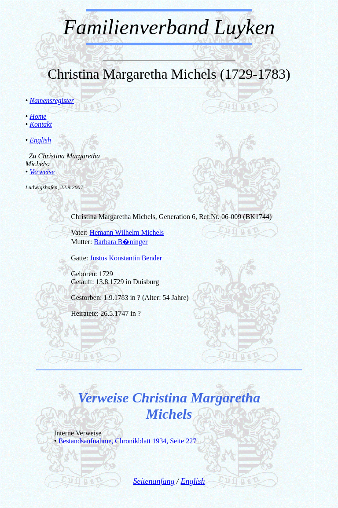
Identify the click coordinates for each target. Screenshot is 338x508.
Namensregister (51, 100)
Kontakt (40, 124)
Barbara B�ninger (120, 241)
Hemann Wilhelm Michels (126, 232)
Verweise (42, 171)
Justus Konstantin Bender (126, 258)
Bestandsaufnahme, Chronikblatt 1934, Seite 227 (127, 441)
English (40, 140)
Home (37, 116)
